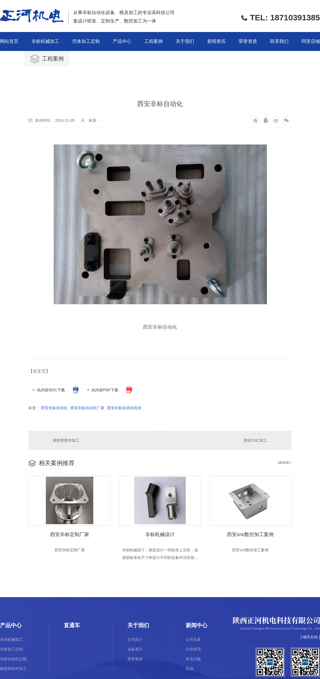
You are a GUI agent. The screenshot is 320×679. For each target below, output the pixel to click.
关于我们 (185, 41)
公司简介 (135, 639)
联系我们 (279, 41)
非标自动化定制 (13, 658)
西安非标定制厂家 (69, 533)
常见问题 (193, 658)
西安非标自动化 (54, 408)
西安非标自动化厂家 (87, 408)
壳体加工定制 (86, 41)
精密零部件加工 (66, 440)
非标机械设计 (160, 533)
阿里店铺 (311, 41)
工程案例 (153, 41)
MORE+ (285, 462)
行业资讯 (193, 649)
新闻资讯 (216, 41)
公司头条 (193, 639)
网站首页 (9, 41)
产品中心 (122, 41)
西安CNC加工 (255, 440)
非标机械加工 (45, 41)
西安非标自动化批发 (124, 408)
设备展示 (135, 649)
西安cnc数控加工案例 (250, 533)
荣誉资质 (248, 41)
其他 (189, 668)
